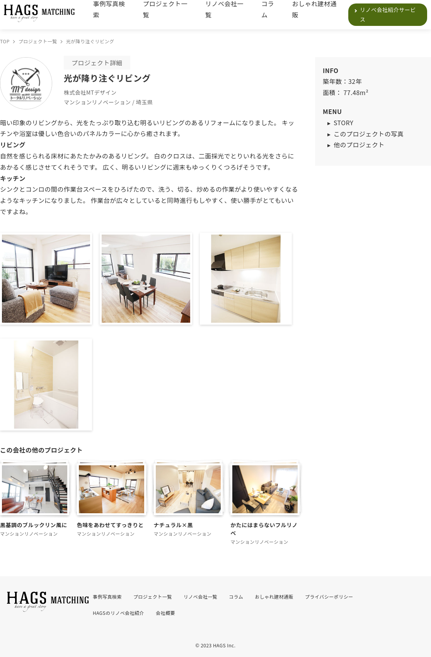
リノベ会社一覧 (224, 9)
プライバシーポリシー (329, 596)
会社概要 (165, 612)
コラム (267, 9)
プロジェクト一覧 (165, 9)
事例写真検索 (109, 9)
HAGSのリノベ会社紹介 (118, 612)
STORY (343, 122)
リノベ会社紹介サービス (388, 14)
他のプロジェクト (359, 144)
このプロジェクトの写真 (369, 133)
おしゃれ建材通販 (314, 9)
